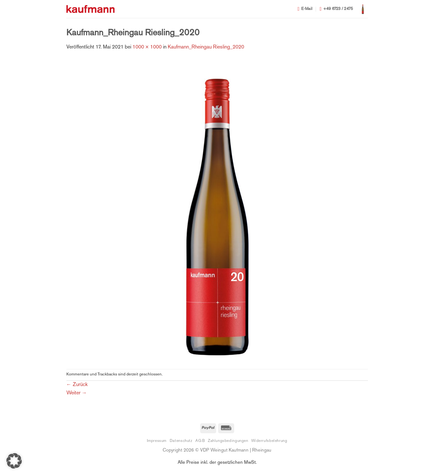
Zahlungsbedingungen (228, 441)
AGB (200, 441)
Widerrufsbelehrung (269, 441)
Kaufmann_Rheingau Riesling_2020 (206, 47)
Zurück (77, 385)
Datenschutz (181, 441)
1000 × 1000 (147, 47)
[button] (363, 9)
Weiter (76, 393)
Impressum (157, 441)
